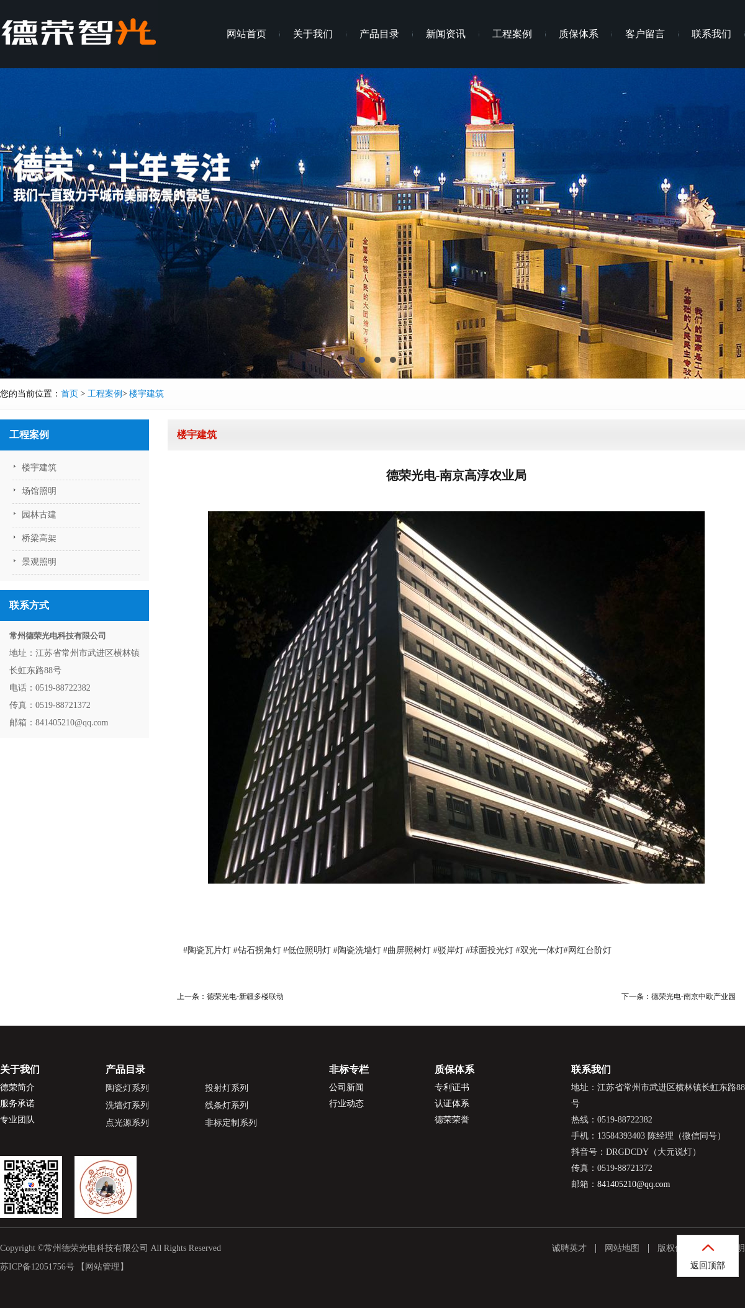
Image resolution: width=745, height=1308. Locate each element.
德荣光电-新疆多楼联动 (245, 996)
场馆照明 (39, 491)
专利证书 (452, 1087)
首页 (69, 393)
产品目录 (379, 34)
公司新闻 (346, 1087)
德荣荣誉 (452, 1119)
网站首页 (246, 34)
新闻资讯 (446, 34)
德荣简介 (17, 1087)
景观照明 (39, 562)
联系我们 (711, 34)
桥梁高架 (39, 538)
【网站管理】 (102, 1266)
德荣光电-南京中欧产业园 (693, 996)
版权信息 (674, 1248)
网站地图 (622, 1248)
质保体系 (578, 34)
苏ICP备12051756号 (37, 1266)
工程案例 (512, 34)
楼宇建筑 (146, 393)
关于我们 (313, 34)
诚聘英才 (569, 1248)
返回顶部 (707, 1265)
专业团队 (17, 1119)
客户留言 (645, 34)
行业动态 (346, 1103)
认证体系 (452, 1103)
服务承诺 (17, 1103)
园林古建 (39, 514)
